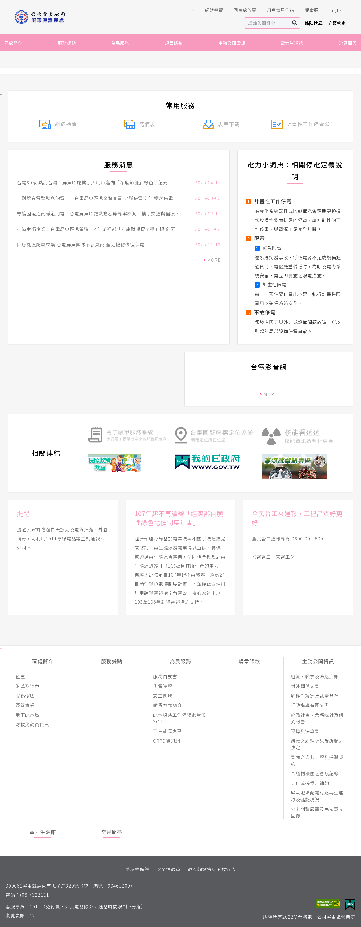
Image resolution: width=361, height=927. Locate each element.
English (332, 10)
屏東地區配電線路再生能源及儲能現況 (317, 796)
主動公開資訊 (231, 43)
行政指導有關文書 (310, 705)
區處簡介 (13, 43)
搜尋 (295, 23)
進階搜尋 (314, 23)
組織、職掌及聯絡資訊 (315, 676)
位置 (20, 676)
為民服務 (120, 43)
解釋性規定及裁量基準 (315, 695)
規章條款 (174, 43)
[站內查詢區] (267, 23)
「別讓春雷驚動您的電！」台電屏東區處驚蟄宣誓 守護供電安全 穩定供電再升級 (97, 198)
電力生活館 (292, 43)
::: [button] (192, 9)
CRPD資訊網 (166, 740)
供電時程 (162, 686)
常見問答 (348, 43)
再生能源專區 (167, 731)
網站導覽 (210, 10)
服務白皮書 (165, 676)
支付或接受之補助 (310, 783)
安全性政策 (168, 869)
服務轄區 (25, 695)
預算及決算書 (305, 731)
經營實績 (25, 705)
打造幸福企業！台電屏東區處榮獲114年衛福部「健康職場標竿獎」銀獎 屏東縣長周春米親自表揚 (98, 229)
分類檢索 (337, 23)
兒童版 (307, 10)
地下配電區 (27, 714)
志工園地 (162, 695)
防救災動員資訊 (32, 724)
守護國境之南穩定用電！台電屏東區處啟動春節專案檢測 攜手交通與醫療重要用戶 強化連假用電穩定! (98, 213)
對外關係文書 (305, 686)
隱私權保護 (137, 869)
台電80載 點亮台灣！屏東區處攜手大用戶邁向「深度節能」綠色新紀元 (92, 182)
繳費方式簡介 (167, 705)
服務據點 (67, 43)
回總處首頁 (241, 10)
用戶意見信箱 (276, 10)
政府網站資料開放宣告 (212, 869)
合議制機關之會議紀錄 (315, 773)
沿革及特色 (27, 686)
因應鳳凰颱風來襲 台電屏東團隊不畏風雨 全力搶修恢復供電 (80, 244)
